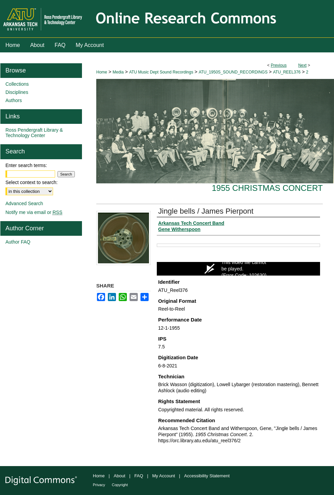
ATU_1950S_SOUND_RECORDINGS (233, 72)
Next (302, 65)
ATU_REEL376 (287, 72)
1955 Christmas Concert (267, 188)
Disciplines (16, 92)
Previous (279, 65)
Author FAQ (17, 242)
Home (101, 72)
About (119, 475)
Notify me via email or (33, 212)
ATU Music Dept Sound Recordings (161, 72)
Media (118, 72)
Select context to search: (31, 182)
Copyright (120, 485)
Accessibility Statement (207, 475)
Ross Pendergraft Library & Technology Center (34, 132)
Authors (13, 100)
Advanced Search (24, 203)
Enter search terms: (26, 165)
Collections (17, 84)
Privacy (99, 485)
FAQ (138, 475)
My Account (163, 475)
